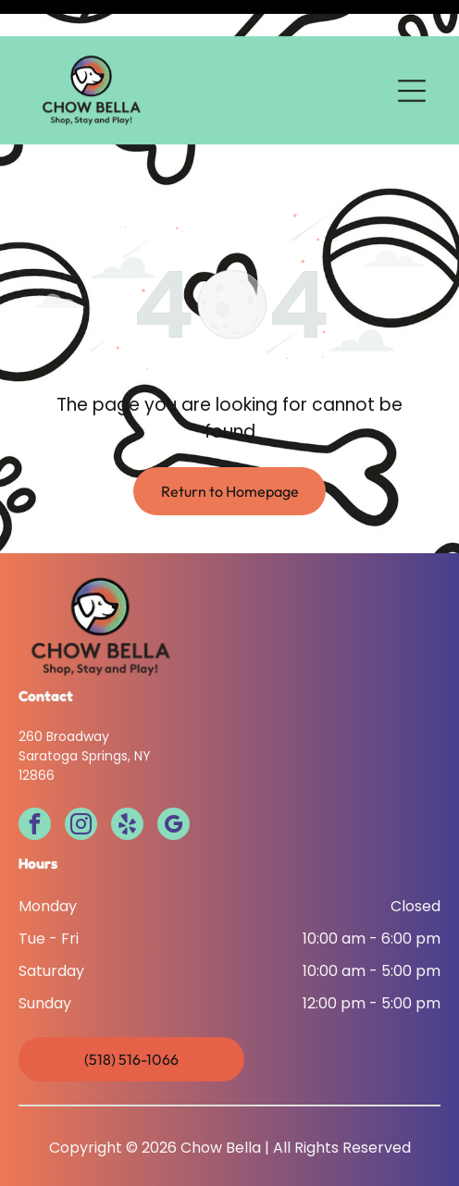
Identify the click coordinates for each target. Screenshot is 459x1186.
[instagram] (81, 763)
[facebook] (35, 763)
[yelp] (127, 763)
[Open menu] (412, 54)
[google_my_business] (173, 763)
